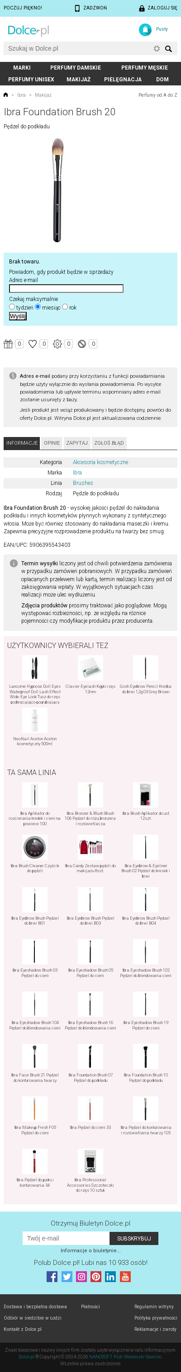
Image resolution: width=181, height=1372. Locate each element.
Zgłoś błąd (109, 443)
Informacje (22, 443)
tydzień (24, 308)
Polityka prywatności (155, 1318)
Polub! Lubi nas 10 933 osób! (91, 1263)
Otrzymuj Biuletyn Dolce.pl (90, 1223)
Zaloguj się (162, 7)
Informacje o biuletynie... (91, 1251)
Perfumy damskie (75, 68)
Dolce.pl (26, 1356)
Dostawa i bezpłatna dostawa (35, 1306)
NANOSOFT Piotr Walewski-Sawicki (125, 1356)
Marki (22, 68)
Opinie (52, 443)
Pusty (162, 29)
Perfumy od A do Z (157, 95)
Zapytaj (77, 443)
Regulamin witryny (154, 1306)
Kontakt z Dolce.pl (23, 1329)
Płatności (90, 1306)
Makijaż (78, 79)
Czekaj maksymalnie (33, 299)
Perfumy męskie (144, 68)
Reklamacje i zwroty (155, 1329)
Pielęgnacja (123, 79)
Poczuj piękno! (23, 7)
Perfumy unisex (31, 79)
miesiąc (51, 308)
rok (72, 308)
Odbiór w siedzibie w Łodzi (33, 1318)
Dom (162, 79)
